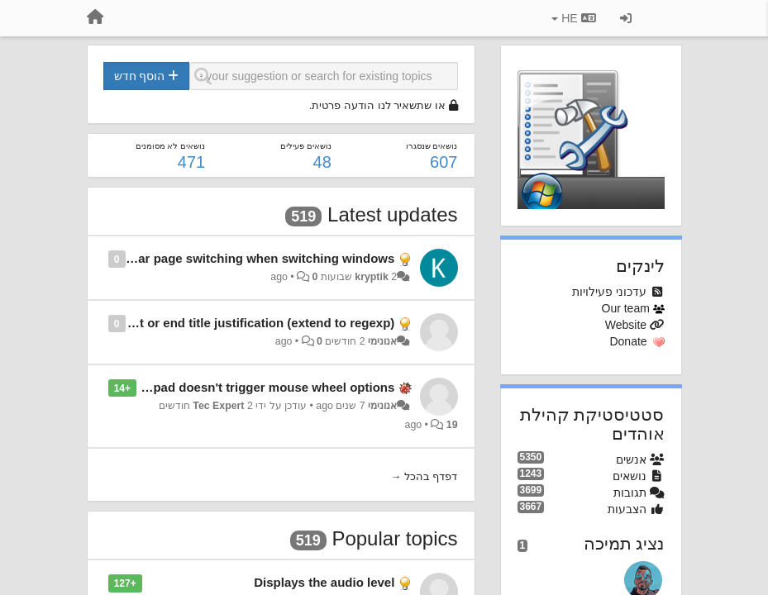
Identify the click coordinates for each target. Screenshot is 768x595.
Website (625, 324)
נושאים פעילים (306, 145)
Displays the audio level (324, 582)
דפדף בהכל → (423, 476)
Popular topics (394, 538)
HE (573, 18)
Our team (626, 308)
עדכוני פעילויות (609, 291)
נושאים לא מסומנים (171, 145)
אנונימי (382, 341)
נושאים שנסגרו (432, 145)
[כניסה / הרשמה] (626, 18)
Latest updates (392, 214)
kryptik (371, 277)
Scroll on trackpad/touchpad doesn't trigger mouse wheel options (201, 387)
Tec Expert (218, 406)
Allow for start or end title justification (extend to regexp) (227, 323)
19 (452, 425)
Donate (627, 341)
